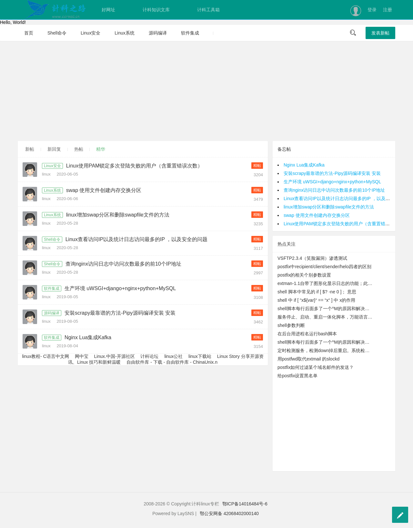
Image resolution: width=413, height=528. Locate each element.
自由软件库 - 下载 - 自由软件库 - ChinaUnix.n (171, 362)
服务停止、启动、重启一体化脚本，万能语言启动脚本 (325, 317)
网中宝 (81, 356)
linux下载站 (199, 356)
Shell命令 (56, 33)
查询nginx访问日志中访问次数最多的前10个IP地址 (123, 264)
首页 (28, 33)
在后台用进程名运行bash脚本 (307, 333)
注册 (387, 9)
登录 (372, 9)
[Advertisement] (206, 91)
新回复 (54, 149)
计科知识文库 (156, 9)
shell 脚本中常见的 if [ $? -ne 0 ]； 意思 (316, 291)
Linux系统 (124, 33)
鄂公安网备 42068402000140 (229, 513)
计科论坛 (149, 356)
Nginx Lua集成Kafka (88, 337)
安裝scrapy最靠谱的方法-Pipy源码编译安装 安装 (120, 313)
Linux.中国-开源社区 (114, 356)
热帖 (78, 149)
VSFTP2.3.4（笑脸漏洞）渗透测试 (312, 258)
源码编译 (158, 33)
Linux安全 (90, 33)
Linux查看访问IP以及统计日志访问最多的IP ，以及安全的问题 (136, 239)
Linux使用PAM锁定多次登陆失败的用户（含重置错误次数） (134, 165)
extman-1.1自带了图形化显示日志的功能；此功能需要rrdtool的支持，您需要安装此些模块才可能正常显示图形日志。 (325, 283)
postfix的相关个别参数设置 (304, 275)
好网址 (108, 9)
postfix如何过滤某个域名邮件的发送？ (315, 367)
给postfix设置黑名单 (297, 375)
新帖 (29, 149)
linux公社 (173, 356)
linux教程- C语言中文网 (45, 356)
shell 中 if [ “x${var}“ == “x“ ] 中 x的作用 (316, 300)
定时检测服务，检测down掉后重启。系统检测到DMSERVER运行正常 (325, 350)
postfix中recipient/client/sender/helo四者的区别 (324, 266)
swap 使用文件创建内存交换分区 (104, 190)
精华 (100, 149)
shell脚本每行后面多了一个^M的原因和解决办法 (325, 308)
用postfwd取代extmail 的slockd (308, 358)
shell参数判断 (291, 325)
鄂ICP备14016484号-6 (244, 503)
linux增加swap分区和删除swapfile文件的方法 (117, 215)
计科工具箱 (208, 9)
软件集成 (190, 33)
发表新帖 (380, 33)
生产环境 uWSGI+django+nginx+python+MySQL (120, 288)
